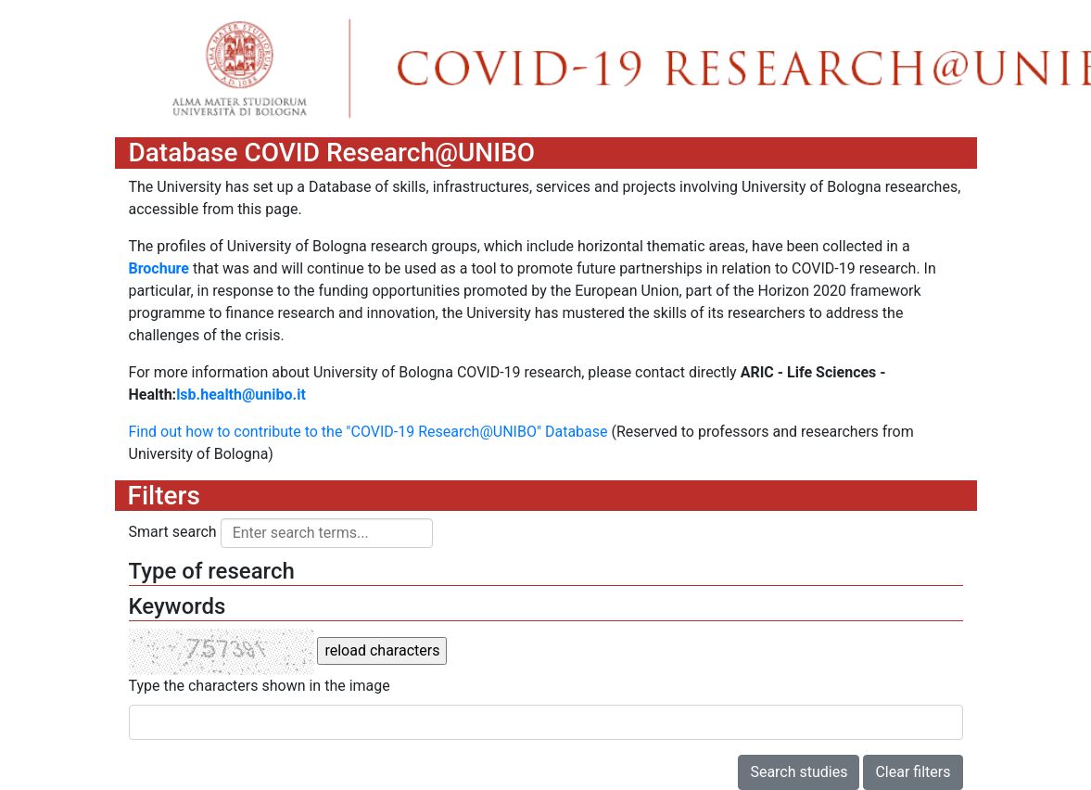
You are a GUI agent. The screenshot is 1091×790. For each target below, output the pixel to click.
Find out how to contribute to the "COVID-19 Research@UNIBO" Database (368, 431)
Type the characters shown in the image (259, 685)
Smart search (173, 532)
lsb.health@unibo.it (241, 394)
